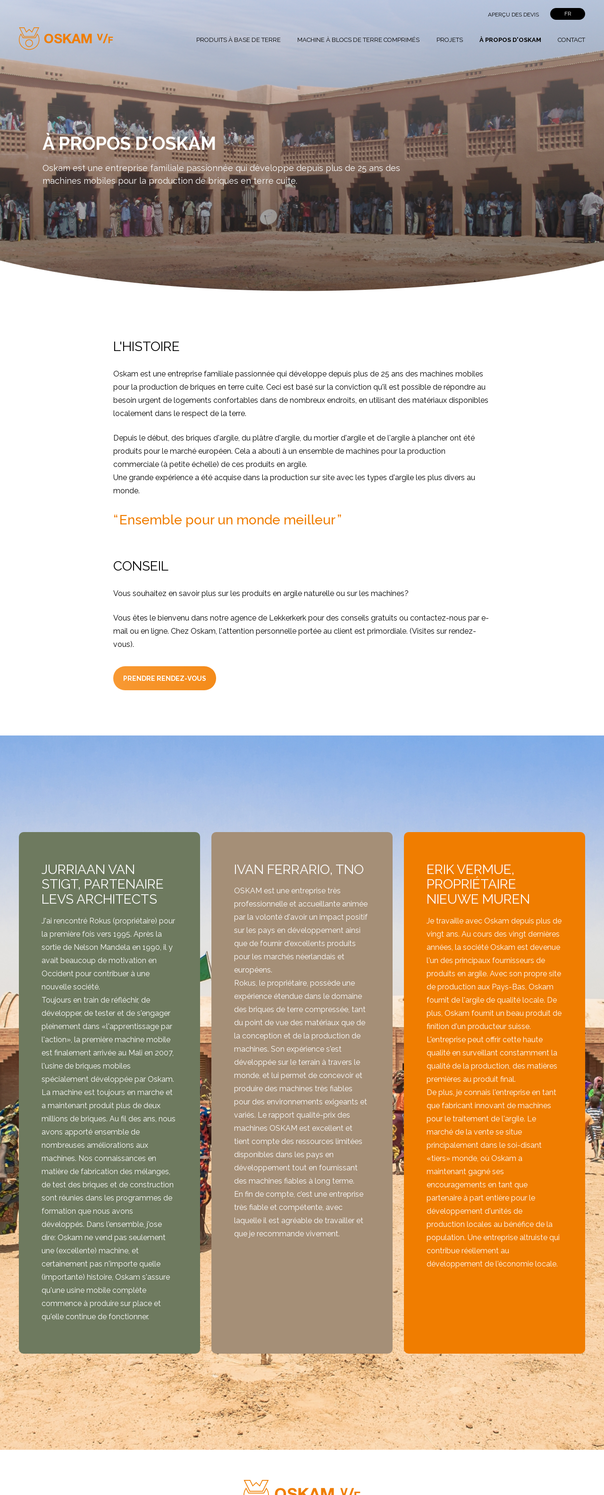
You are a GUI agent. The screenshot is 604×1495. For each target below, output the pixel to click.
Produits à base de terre (238, 39)
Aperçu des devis (513, 14)
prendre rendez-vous (164, 678)
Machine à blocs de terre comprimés (358, 39)
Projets (449, 39)
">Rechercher (459, 14)
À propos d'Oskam (510, 39)
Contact (571, 39)
